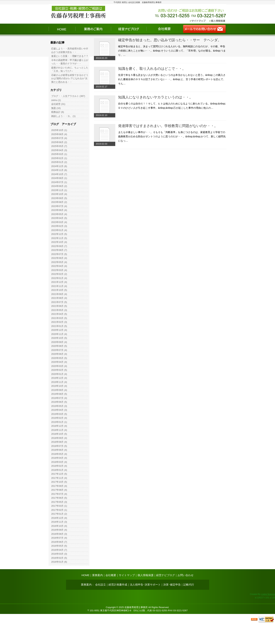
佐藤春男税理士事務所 (136, 607)
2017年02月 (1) (59, 510)
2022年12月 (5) (59, 234)
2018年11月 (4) (59, 430)
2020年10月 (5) (59, 338)
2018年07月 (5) (59, 446)
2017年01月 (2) (59, 514)
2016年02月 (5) (59, 558)
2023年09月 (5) (59, 198)
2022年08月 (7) (59, 250)
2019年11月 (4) (59, 382)
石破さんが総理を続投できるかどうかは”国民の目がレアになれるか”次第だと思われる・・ (69, 78)
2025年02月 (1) (59, 158)
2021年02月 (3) (59, 322)
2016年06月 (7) (59, 542)
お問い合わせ (186, 575)
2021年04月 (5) (59, 314)
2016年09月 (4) (59, 529)
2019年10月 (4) (59, 386)
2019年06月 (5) (59, 402)
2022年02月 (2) (59, 274)
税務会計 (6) (57, 112)
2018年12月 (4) (59, 426)
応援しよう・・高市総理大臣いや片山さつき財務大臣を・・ (69, 50)
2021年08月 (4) (59, 298)
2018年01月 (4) (59, 470)
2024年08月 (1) (59, 178)
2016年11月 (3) (59, 521)
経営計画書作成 (118, 584)
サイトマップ (127, 575)
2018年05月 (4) (59, 454)
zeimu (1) (56, 100)
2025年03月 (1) (59, 154)
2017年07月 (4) (59, 494)
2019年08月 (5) (59, 394)
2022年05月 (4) (59, 262)
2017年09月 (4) (59, 486)
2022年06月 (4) (59, 258)
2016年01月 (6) (59, 561)
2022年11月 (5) (59, 238)
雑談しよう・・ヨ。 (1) (63, 116)
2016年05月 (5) (59, 545)
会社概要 (110, 575)
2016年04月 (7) (59, 550)
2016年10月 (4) (59, 526)
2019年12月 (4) (59, 378)
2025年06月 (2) (59, 142)
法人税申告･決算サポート (145, 584)
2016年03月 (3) (59, 553)
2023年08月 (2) (59, 202)
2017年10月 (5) (59, 482)
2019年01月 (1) (59, 422)
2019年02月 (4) (59, 418)
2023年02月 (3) (59, 226)
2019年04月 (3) (59, 410)
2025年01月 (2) (59, 162)
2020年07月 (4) (59, 350)
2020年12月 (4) (59, 330)
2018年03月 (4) (59, 462)
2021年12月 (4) (59, 282)
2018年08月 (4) (59, 442)
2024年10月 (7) (59, 174)
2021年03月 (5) (59, 318)
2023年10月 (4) (59, 194)
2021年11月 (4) (59, 286)
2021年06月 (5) (59, 306)
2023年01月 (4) (59, 230)
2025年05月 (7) (59, 146)
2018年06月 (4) (59, 450)
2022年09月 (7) (59, 246)
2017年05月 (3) (59, 502)
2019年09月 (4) (59, 390)
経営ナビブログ (165, 575)
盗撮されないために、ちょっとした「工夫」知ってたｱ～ (69, 69)
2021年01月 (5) (59, 326)
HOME (85, 575)
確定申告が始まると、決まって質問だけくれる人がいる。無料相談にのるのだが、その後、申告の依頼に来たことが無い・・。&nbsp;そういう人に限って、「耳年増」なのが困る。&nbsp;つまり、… (172, 50)
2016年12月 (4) (59, 518)
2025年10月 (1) (59, 130)
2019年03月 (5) (59, 414)
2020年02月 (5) (59, 370)
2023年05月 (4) (59, 214)
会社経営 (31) (58, 104)
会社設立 (100, 584)
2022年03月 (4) (59, 270)
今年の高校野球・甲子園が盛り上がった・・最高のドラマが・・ (69, 62)
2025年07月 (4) (59, 138)
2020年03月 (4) (59, 366)
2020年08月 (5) (59, 346)
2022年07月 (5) (59, 254)
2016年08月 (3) (59, 534)
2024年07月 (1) (59, 182)
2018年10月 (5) (59, 434)
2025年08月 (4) (59, 134)
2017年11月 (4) (59, 478)
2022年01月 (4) (59, 278)
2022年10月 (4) (59, 242)
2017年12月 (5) (59, 474)
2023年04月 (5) (59, 218)
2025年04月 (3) (59, 150)
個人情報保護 (146, 575)
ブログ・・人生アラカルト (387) (68, 96)
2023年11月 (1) (59, 190)
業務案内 (97, 575)
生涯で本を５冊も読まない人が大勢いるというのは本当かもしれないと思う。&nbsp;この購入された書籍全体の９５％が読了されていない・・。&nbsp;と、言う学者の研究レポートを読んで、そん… (172, 79)
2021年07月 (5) (59, 302)
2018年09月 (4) (59, 438)
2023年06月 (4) (59, 210)
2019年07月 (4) (59, 398)
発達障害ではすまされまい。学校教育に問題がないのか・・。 (168, 126)
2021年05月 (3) (59, 310)
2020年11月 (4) (59, 334)
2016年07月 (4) (59, 537)
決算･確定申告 (172, 584)
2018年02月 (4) (59, 466)
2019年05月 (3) (59, 406)
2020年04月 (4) (59, 362)
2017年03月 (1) (59, 506)
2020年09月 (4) (59, 342)
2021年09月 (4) (59, 294)
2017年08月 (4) (59, 490)
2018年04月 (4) (59, 458)
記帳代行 (188, 584)
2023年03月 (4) (59, 222)
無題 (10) (56, 108)
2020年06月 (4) (59, 354)
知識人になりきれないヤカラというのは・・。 (155, 97)
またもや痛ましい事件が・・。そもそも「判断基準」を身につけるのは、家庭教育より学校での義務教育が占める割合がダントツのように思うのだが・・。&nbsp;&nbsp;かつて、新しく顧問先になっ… (172, 136)
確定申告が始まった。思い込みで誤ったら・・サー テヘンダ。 (169, 40)
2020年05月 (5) (59, 358)
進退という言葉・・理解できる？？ (69, 56)
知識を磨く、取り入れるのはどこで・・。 (152, 69)
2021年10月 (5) (59, 290)
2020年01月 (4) (59, 374)
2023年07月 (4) (59, 206)
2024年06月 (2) (59, 186)
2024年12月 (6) (59, 166)
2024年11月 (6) (59, 170)
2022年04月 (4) (59, 266)
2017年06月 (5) (59, 498)
